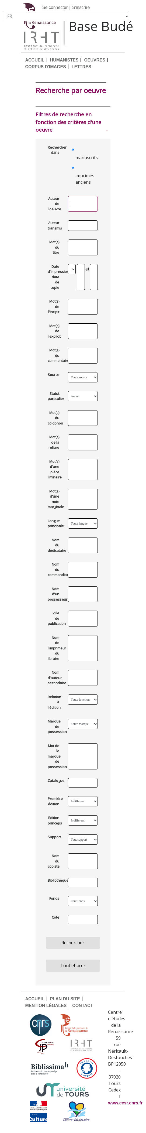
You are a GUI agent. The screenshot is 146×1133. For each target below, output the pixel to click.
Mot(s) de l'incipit (53, 306)
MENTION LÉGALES (46, 1005)
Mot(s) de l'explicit (54, 331)
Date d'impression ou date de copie (55, 277)
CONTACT (82, 1005)
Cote (55, 917)
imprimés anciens (83, 179)
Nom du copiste (54, 861)
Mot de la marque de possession (55, 756)
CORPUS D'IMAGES (45, 66)
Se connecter (55, 7)
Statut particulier (55, 396)
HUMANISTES (64, 60)
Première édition (55, 801)
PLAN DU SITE (65, 999)
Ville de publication (55, 618)
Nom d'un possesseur (55, 594)
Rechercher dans (55, 150)
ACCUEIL (34, 60)
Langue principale (55, 523)
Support (54, 836)
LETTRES (81, 66)
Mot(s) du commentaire (55, 355)
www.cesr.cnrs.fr (125, 1103)
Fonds (54, 898)
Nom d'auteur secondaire (55, 677)
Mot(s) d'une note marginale (55, 499)
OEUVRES (94, 60)
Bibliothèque (55, 880)
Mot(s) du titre (54, 247)
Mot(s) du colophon (55, 418)
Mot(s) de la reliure (53, 442)
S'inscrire (81, 7)
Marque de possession (55, 726)
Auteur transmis (55, 225)
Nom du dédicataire (55, 545)
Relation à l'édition (54, 702)
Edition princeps (55, 820)
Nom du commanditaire (55, 569)
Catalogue (55, 780)
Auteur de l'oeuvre (54, 203)
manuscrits (83, 157)
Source (53, 374)
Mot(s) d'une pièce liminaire (55, 469)
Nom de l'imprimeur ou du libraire (55, 648)
